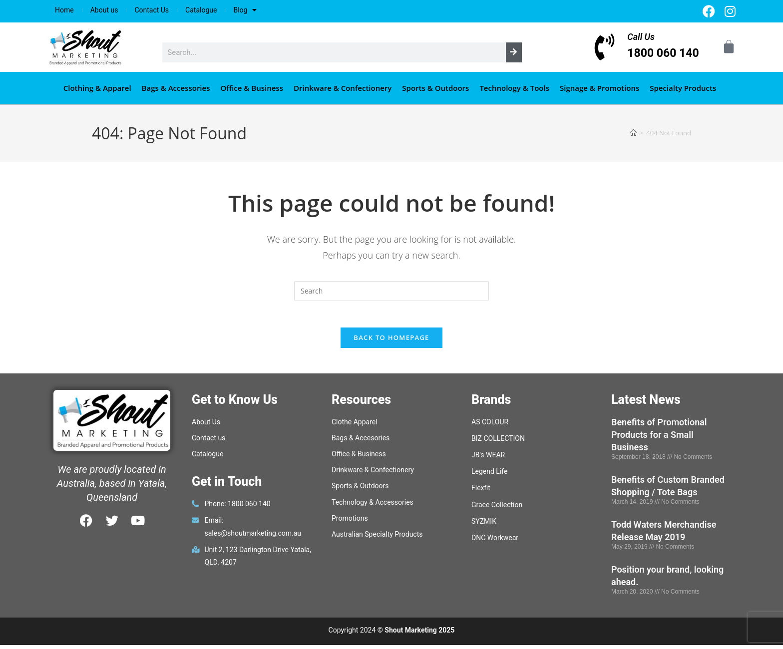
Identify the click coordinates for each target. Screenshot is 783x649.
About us (104, 10)
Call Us (641, 36)
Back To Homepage (391, 341)
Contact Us (151, 10)
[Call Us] (604, 47)
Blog (245, 10)
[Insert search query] (391, 291)
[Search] (514, 52)
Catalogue (201, 10)
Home (64, 10)
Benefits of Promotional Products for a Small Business (659, 438)
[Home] (633, 132)
